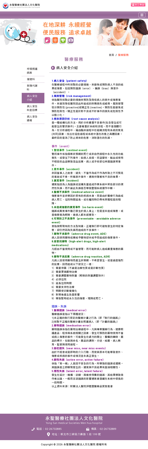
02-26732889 (108, 428)
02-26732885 (53, 428)
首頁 (111, 55)
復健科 (31, 79)
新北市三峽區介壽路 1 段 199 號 (81, 434)
